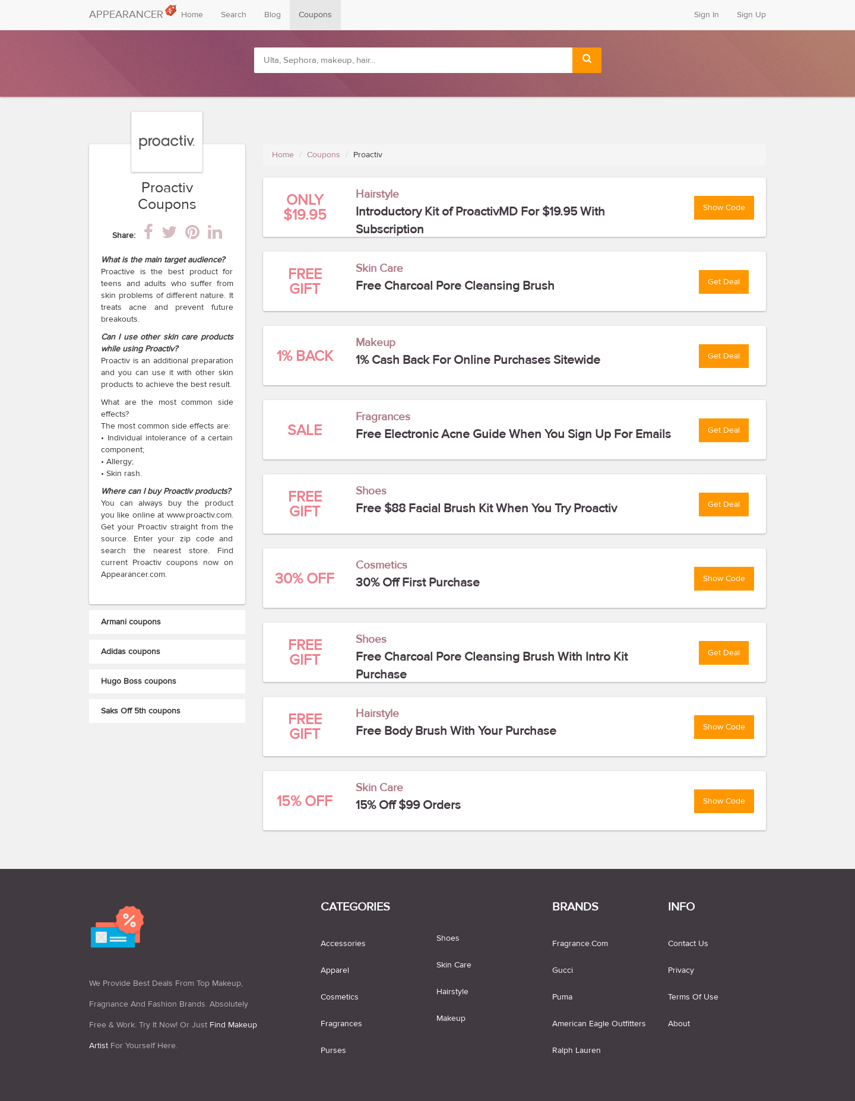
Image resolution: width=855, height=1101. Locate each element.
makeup (451, 1018)
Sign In (706, 14)
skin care (453, 965)
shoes (448, 938)
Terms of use (693, 997)
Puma (562, 997)
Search (233, 14)
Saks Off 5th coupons (140, 711)
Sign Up (751, 14)
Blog (272, 14)
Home (192, 14)
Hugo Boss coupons (138, 681)
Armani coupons (131, 622)
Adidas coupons (130, 651)
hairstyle (452, 991)
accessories (343, 943)
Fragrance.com (580, 943)
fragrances (341, 1023)
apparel (335, 970)
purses (333, 1050)
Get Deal (724, 282)
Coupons (315, 14)
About (679, 1023)
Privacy (681, 970)
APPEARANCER (130, 12)
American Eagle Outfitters (599, 1023)
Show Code (724, 207)
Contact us (688, 943)
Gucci (562, 970)
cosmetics (340, 997)
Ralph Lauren (576, 1050)
